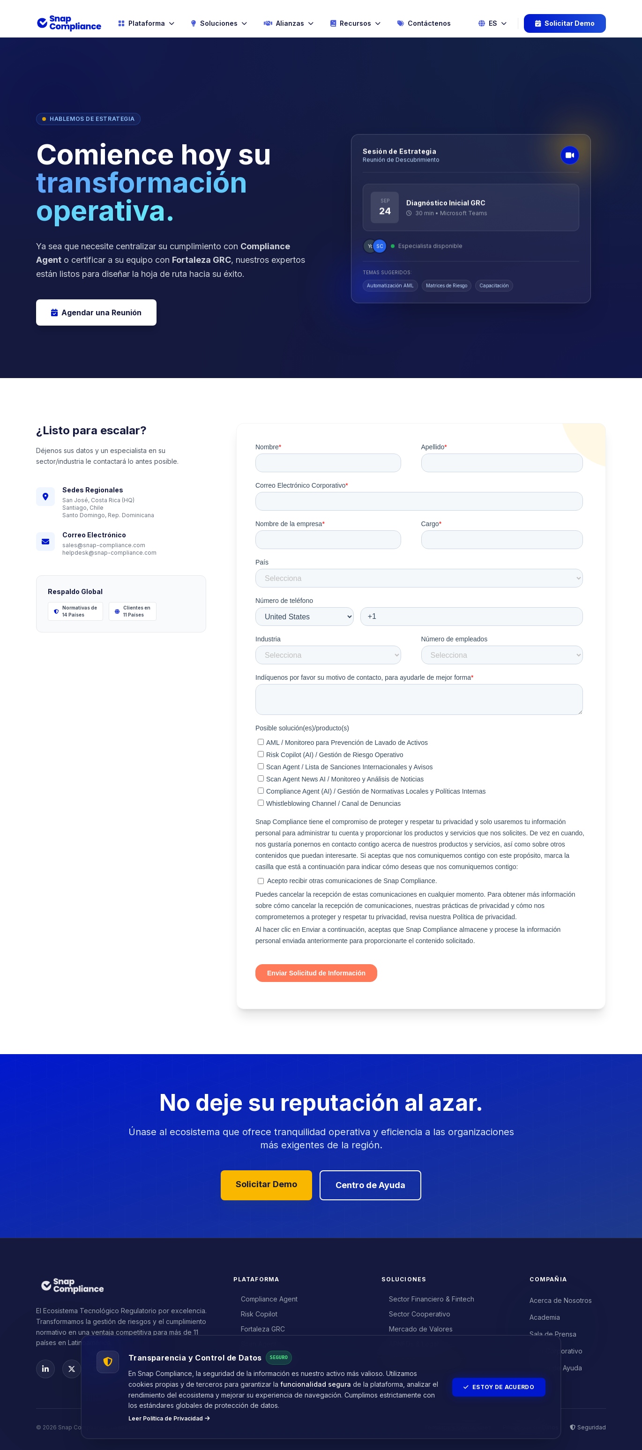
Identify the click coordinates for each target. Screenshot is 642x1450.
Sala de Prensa (553, 1334)
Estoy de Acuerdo (498, 1387)
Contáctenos (424, 23)
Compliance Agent (265, 1299)
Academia (545, 1317)
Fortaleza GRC (259, 1329)
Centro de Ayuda (370, 1185)
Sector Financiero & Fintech (427, 1299)
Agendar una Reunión (96, 312)
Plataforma (146, 23)
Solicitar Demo (565, 23)
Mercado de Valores (417, 1329)
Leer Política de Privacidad (169, 1418)
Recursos (355, 23)
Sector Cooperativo (415, 1314)
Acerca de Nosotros (561, 1300)
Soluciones (219, 23)
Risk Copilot (255, 1314)
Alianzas (289, 23)
